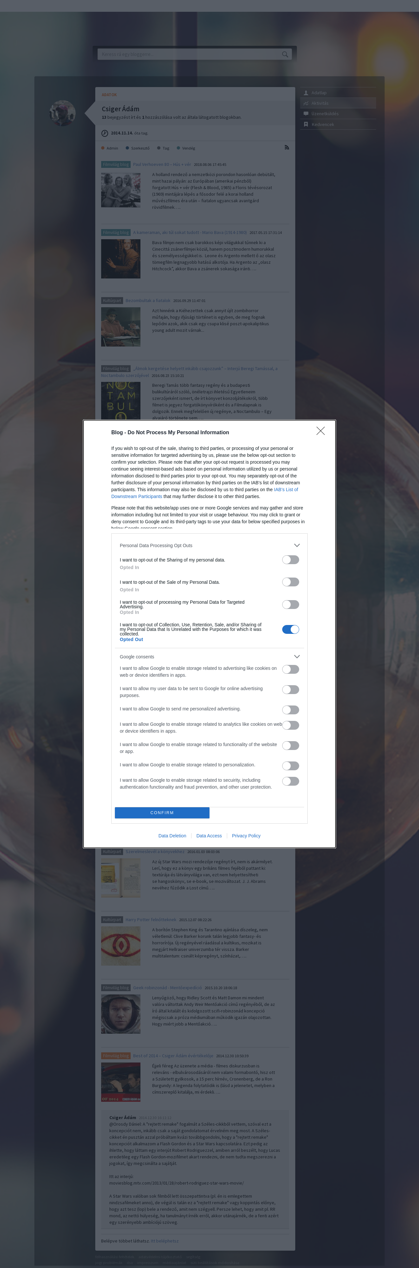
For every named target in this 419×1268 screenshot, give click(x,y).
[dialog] (209, 634)
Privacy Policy (246, 835)
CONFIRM (162, 813)
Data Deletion (172, 835)
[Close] (323, 433)
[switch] (290, 559)
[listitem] (209, 545)
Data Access (209, 835)
